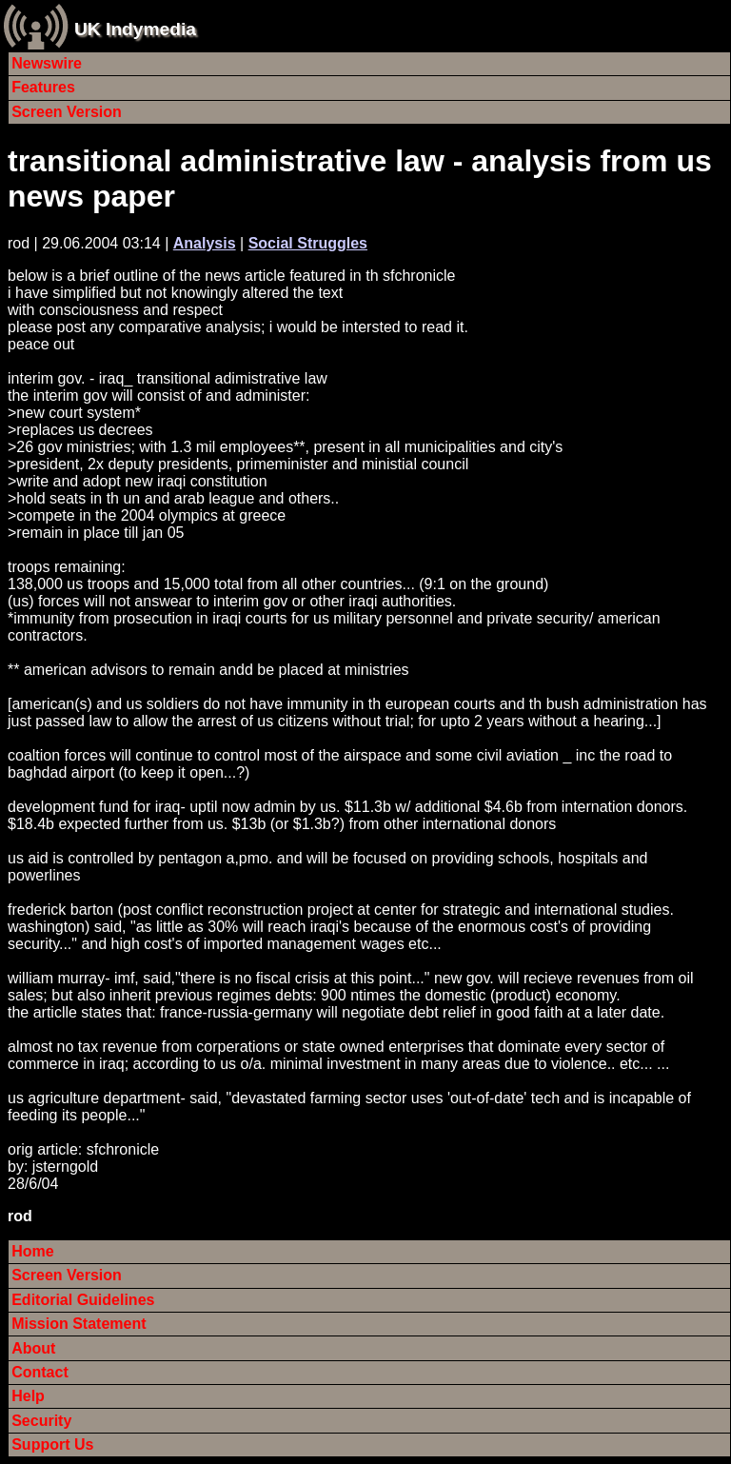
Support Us (52, 1444)
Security (41, 1421)
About (33, 1348)
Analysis (204, 243)
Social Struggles (307, 243)
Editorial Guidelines (82, 1300)
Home (32, 1251)
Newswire (46, 63)
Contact (40, 1372)
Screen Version (66, 112)
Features (43, 87)
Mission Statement (78, 1324)
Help (28, 1396)
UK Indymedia (135, 29)
